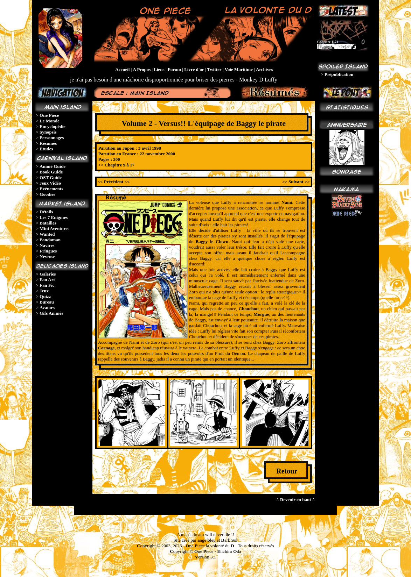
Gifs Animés (51, 313)
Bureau (47, 302)
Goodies (47, 194)
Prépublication (339, 74)
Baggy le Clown (212, 241)
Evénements (51, 188)
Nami (286, 202)
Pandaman (50, 239)
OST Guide (51, 177)
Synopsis (48, 132)
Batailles (48, 223)
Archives (264, 69)
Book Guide (51, 171)
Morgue (261, 314)
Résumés (48, 143)
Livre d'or (194, 69)
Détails (46, 211)
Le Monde (50, 120)
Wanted (47, 234)
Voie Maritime (239, 69)
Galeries (48, 274)
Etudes (46, 148)
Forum (174, 69)
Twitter (214, 69)
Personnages (52, 137)
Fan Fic (47, 285)
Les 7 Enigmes (54, 217)
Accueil (122, 69)
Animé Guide (52, 166)
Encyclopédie (52, 126)
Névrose (47, 256)
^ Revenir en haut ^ (295, 499)
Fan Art (47, 279)
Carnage (106, 347)
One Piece (49, 115)
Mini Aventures (54, 228)
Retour (286, 471)
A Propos (142, 69)
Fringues (48, 251)
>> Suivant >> (296, 181)
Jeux (44, 290)
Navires (47, 245)
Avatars (47, 307)
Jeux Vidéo (50, 183)
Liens (159, 69)
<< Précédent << (114, 181)
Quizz (45, 296)
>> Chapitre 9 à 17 (116, 165)
